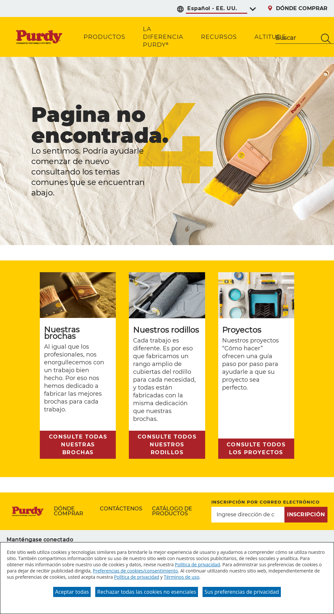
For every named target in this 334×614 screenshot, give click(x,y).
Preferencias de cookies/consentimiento (135, 571)
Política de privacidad (197, 564)
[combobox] (296, 38)
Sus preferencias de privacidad (242, 591)
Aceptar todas (72, 591)
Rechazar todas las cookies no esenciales (146, 591)
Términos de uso (181, 577)
